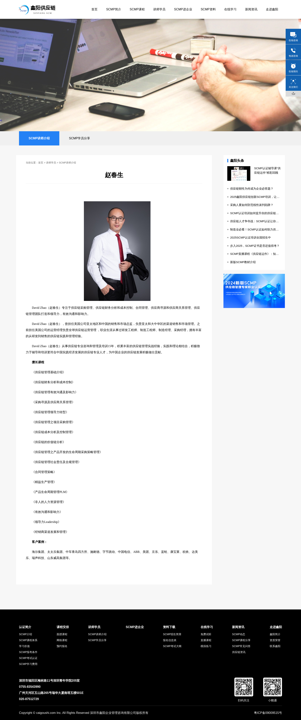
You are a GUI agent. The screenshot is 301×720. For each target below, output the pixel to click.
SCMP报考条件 (28, 652)
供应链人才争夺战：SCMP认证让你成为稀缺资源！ (255, 221)
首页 (94, 9)
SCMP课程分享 (241, 640)
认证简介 (25, 627)
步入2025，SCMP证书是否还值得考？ (255, 245)
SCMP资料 (208, 9)
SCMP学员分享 (79, 138)
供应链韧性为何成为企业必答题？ (251, 188)
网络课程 (62, 640)
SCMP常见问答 (241, 646)
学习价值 (24, 646)
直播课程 (206, 640)
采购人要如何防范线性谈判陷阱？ (251, 204)
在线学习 (230, 9)
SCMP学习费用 (28, 664)
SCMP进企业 (183, 9)
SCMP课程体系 (28, 640)
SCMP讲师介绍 (39, 138)
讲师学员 (159, 9)
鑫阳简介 (275, 634)
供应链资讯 (239, 652)
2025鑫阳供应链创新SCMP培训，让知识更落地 (255, 196)
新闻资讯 (251, 9)
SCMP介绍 (25, 634)
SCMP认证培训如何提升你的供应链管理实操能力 (255, 213)
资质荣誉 (275, 640)
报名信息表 (169, 640)
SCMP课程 (137, 9)
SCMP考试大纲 (172, 646)
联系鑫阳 (275, 646)
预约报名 (62, 646)
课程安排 (63, 627)
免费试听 (206, 634)
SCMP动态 (238, 634)
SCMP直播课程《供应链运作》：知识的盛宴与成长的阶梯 (255, 253)
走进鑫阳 (272, 9)
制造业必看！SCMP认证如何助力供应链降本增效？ (255, 229)
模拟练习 (206, 646)
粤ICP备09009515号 (268, 712)
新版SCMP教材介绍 (243, 262)
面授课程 (62, 634)
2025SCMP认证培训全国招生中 (250, 237)
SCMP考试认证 (28, 658)
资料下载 (169, 627)
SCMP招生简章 (172, 634)
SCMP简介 (113, 9)
